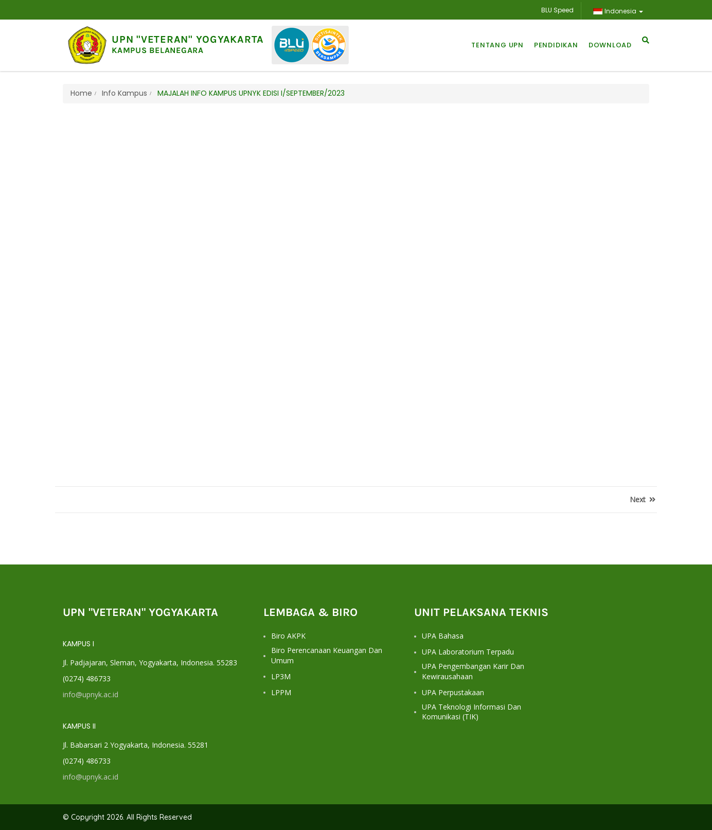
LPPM (281, 692)
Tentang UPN (497, 45)
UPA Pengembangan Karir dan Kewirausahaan (473, 671)
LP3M (281, 676)
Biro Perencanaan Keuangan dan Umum (326, 655)
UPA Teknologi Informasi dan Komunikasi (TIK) (471, 712)
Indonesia (618, 11)
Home (81, 93)
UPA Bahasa (443, 636)
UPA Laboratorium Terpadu (468, 652)
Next (642, 499)
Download (610, 45)
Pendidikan (556, 45)
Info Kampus (123, 93)
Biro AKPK (288, 636)
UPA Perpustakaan (453, 692)
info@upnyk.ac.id (90, 694)
